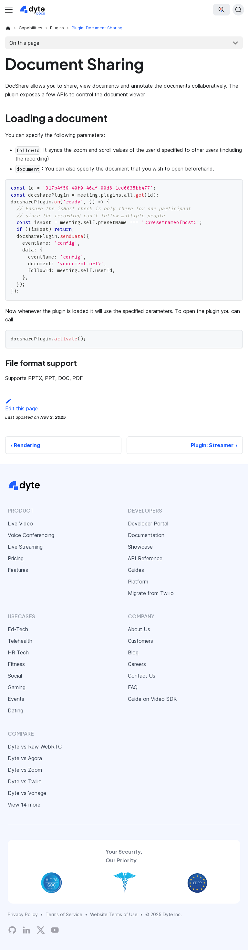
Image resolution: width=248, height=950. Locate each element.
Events (16, 699)
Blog (133, 652)
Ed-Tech (18, 629)
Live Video (20, 523)
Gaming (17, 687)
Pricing (16, 558)
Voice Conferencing (31, 535)
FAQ (133, 687)
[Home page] (8, 28)
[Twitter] (40, 930)
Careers (137, 664)
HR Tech (18, 652)
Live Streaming (25, 547)
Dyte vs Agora (25, 758)
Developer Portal (148, 523)
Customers (140, 641)
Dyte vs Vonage (27, 793)
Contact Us (141, 675)
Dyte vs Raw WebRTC (35, 746)
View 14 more (24, 804)
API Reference (145, 558)
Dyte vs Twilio (25, 781)
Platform (138, 581)
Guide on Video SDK (152, 699)
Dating (15, 710)
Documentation (146, 535)
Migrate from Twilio (151, 593)
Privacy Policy (23, 914)
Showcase (140, 547)
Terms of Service (64, 914)
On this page (24, 43)
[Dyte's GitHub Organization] (12, 930)
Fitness (16, 664)
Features (18, 570)
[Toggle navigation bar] (9, 10)
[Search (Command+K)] (238, 9)
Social (15, 675)
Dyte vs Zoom (25, 770)
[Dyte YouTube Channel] (54, 930)
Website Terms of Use (114, 914)
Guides (136, 570)
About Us (139, 629)
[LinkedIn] (26, 930)
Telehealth (20, 641)
